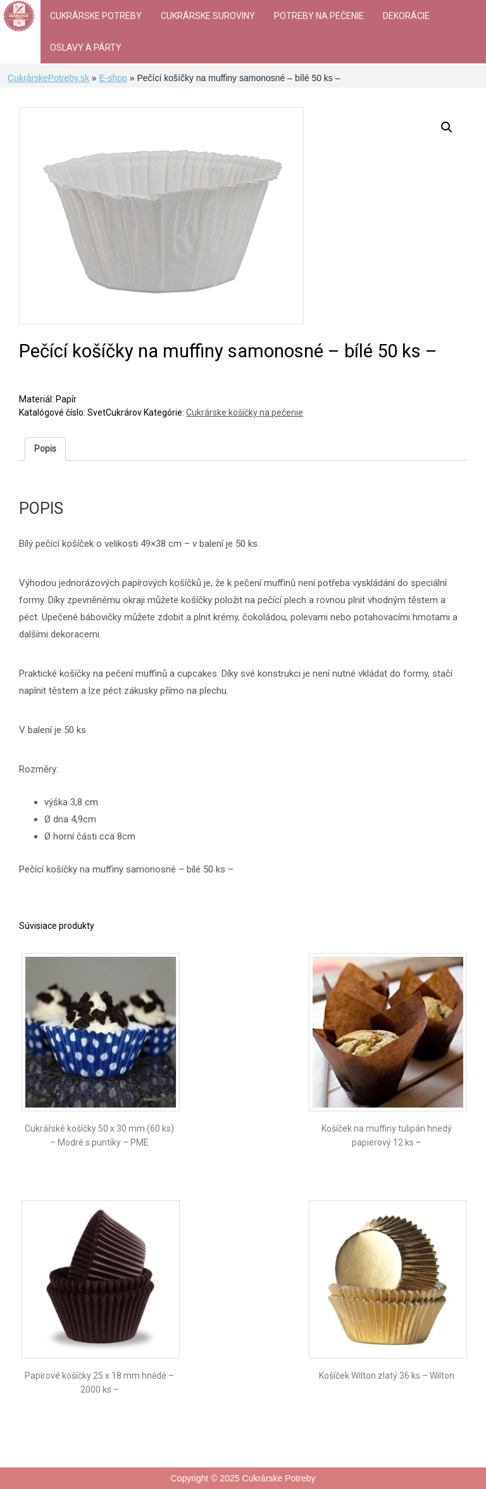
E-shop (113, 78)
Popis (45, 449)
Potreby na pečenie (319, 16)
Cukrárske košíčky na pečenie (244, 412)
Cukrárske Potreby (96, 16)
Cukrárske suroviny (208, 16)
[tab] (45, 449)
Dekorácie (406, 16)
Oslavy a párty (86, 47)
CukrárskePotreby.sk (48, 78)
